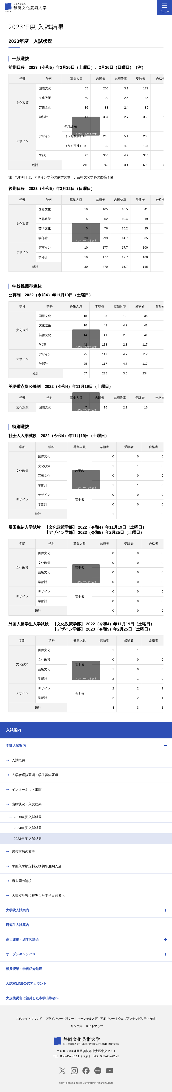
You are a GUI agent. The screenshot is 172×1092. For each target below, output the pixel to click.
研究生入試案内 (17, 925)
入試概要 (18, 760)
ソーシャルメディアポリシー (96, 1018)
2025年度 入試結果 (28, 817)
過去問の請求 (22, 881)
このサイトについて (29, 1018)
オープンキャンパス (21, 954)
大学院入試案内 (17, 910)
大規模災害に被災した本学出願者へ (38, 895)
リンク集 (76, 1026)
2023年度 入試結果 (28, 839)
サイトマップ (94, 1026)
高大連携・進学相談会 (22, 939)
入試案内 (13, 730)
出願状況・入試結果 (27, 804)
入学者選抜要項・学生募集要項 (35, 775)
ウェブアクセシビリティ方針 (136, 1018)
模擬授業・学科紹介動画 (24, 969)
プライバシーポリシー (59, 1018)
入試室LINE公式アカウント (26, 983)
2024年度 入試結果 (28, 828)
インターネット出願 (27, 789)
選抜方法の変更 (23, 851)
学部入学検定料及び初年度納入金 (36, 866)
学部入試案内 (16, 745)
